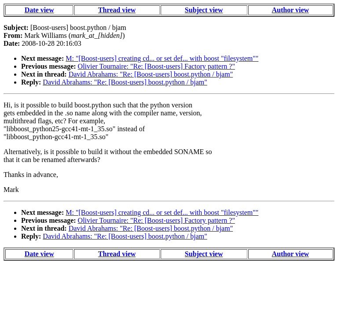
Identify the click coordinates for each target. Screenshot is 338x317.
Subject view (204, 10)
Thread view (117, 10)
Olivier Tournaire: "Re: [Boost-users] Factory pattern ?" (156, 66)
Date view (39, 10)
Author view (290, 10)
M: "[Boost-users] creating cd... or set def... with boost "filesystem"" (162, 58)
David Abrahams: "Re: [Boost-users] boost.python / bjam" (151, 74)
